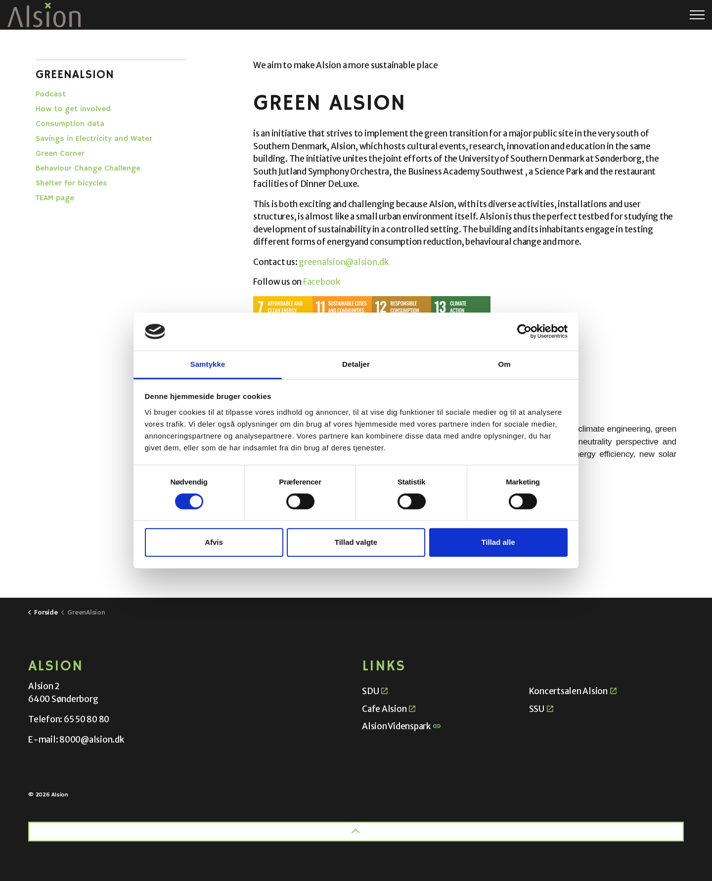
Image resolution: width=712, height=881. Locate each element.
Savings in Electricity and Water (94, 139)
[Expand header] (697, 15)
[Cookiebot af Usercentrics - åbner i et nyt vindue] (524, 331)
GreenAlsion (75, 74)
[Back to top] (356, 831)
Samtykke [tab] (207, 364)
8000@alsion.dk (91, 739)
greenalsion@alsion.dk (344, 262)
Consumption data (70, 124)
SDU (375, 691)
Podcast (51, 94)
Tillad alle (498, 542)
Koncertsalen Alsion (573, 691)
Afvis (214, 542)
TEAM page (55, 198)
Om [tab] (504, 364)
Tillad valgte (356, 542)
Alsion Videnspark (401, 726)
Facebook (322, 281)
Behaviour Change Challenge (88, 169)
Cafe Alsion (388, 709)
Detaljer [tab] (356, 364)
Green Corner (60, 154)
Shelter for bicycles (71, 183)
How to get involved (73, 109)
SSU (541, 709)
